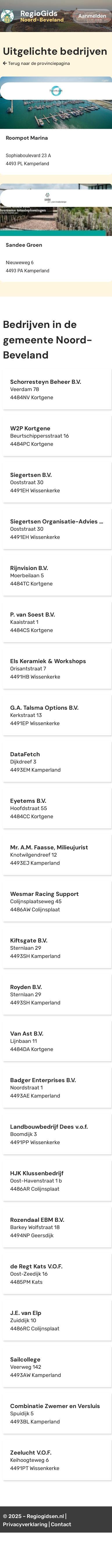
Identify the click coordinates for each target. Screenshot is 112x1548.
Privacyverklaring (25, 1524)
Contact (61, 1524)
